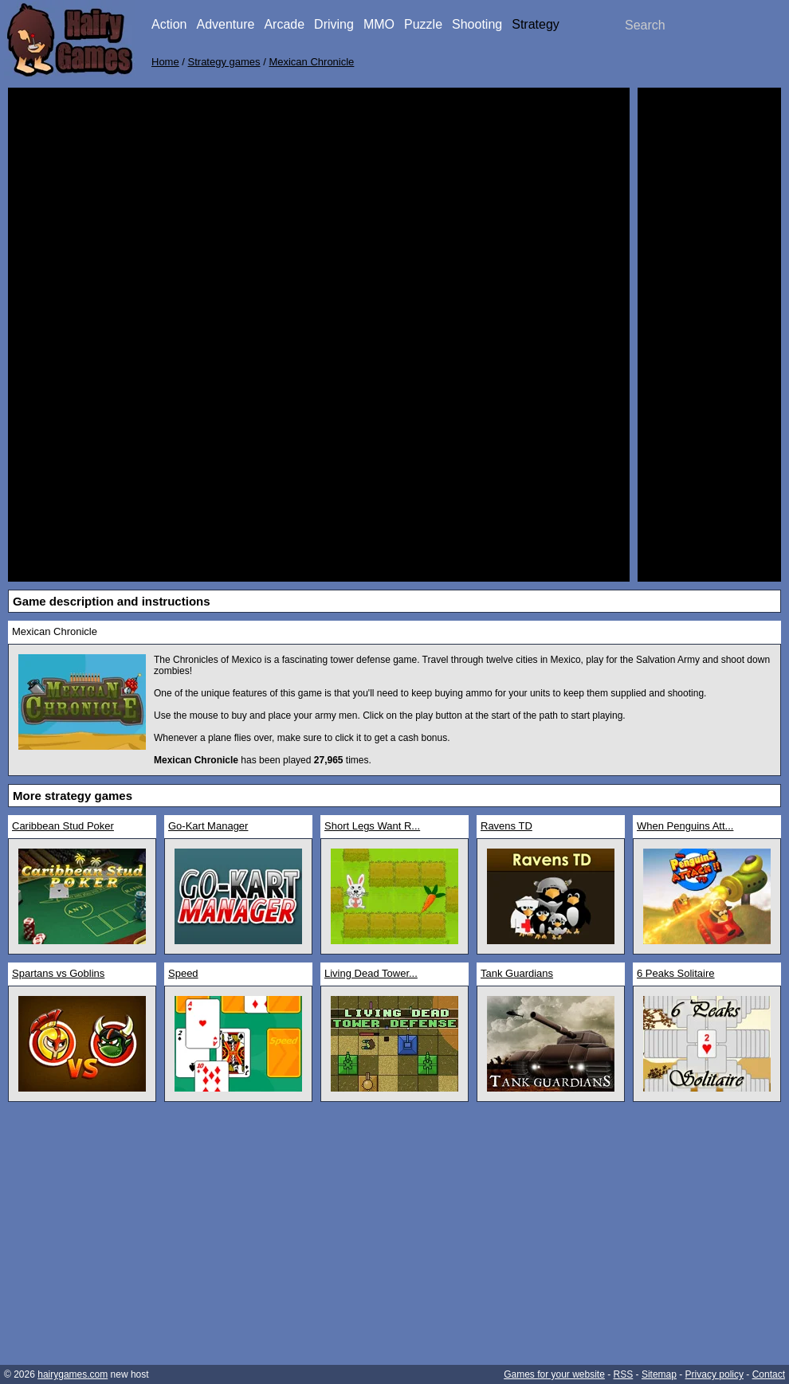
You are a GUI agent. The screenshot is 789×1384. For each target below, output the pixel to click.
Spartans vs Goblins (58, 973)
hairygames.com (72, 1374)
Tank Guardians (517, 973)
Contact (768, 1374)
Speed (183, 973)
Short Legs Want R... (372, 826)
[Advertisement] (709, 335)
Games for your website (554, 1374)
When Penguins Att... (685, 826)
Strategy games (224, 62)
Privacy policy (714, 1374)
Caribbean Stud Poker (63, 826)
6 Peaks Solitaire (676, 973)
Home (165, 62)
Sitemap (659, 1374)
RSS (624, 1374)
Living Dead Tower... (371, 973)
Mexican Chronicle (311, 62)
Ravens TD (506, 826)
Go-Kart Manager (208, 826)
